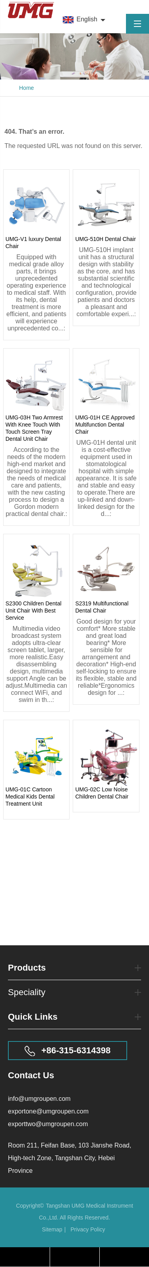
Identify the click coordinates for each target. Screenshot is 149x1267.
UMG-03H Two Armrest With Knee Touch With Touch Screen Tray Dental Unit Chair (34, 428)
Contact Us (31, 1075)
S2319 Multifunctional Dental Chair (101, 607)
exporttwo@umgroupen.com (48, 1124)
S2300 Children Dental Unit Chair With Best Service (34, 610)
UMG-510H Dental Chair (105, 239)
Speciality (74, 992)
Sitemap (52, 1229)
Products (74, 971)
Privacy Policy (87, 1229)
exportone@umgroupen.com (48, 1111)
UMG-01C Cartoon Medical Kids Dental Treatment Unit (30, 796)
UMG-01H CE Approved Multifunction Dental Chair (104, 424)
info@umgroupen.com (39, 1098)
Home (26, 88)
